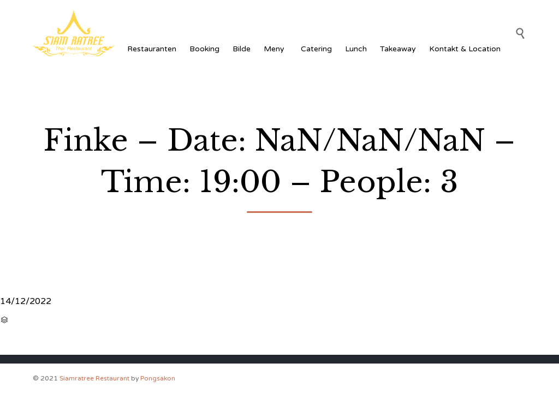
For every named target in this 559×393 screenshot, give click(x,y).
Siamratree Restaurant (94, 378)
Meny (276, 48)
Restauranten (151, 48)
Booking (204, 48)
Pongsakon (157, 378)
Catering (316, 48)
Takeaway (398, 48)
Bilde (242, 48)
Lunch (356, 48)
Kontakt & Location (465, 48)
